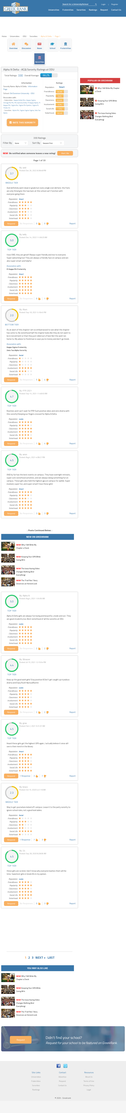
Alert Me (65, 153)
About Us (88, 1076)
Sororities (81, 9)
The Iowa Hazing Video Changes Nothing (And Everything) (28, 571)
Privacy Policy (88, 1085)
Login (103, 4)
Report (72, 223)
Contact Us (116, 9)
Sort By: (36, 143)
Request (104, 9)
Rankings (93, 9)
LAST (51, 957)
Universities (53, 9)
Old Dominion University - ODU (21, 93)
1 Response (25, 775)
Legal (89, 1089)
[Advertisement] (39, 929)
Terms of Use (89, 1081)
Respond (11, 223)
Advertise (62, 1076)
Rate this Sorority (22, 122)
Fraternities (67, 9)
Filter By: (7, 143)
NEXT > (40, 957)
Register (114, 4)
